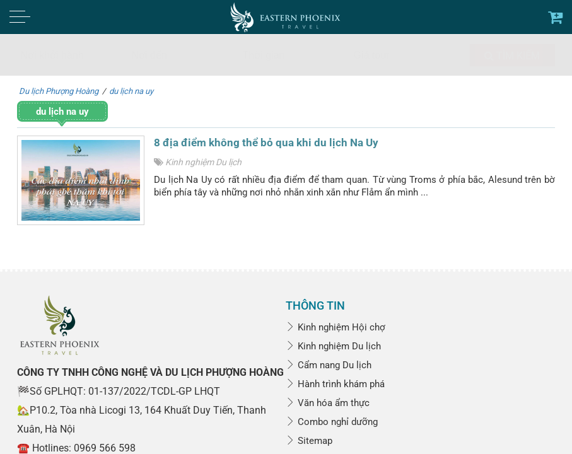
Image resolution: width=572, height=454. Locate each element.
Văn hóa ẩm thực (328, 403)
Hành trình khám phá (335, 384)
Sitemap (309, 440)
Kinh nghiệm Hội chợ (335, 327)
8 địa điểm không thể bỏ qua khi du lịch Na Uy (266, 142)
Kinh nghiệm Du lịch (203, 162)
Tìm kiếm (512, 56)
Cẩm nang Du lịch (328, 365)
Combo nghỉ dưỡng (332, 422)
